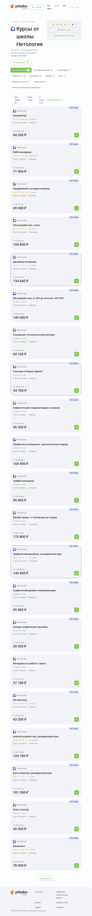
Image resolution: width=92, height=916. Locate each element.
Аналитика (36, 76)
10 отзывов (33, 156)
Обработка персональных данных (62, 895)
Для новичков (17, 100)
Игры (62, 76)
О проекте (60, 907)
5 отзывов (33, 558)
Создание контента (21, 81)
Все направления (21, 70)
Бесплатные (29, 98)
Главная (14, 22)
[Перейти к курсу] (76, 135)
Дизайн (50, 76)
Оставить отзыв (19, 302)
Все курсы (49, 7)
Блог (64, 6)
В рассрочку (41, 100)
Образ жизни (40, 81)
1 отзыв (31, 704)
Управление (19, 76)
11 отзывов (33, 740)
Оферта (38, 907)
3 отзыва (32, 229)
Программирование (43, 70)
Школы (57, 6)
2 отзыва (32, 119)
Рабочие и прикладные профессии (27, 87)
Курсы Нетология (27, 22)
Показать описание (18, 56)
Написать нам (62, 903)
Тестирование (64, 70)
